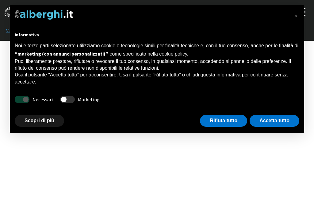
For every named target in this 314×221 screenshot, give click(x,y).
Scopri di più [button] (39, 120)
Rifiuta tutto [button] (223, 120)
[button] (296, 15)
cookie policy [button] (173, 53)
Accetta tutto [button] (274, 120)
